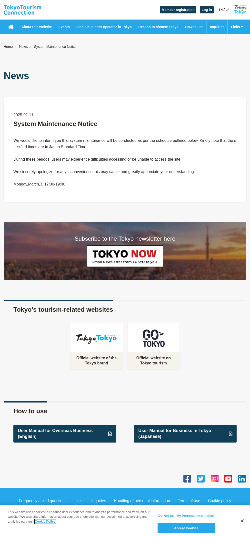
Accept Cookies (186, 531)
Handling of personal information (142, 501)
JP (227, 9)
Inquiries (217, 27)
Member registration (178, 10)
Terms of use (189, 501)
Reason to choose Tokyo (158, 27)
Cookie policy (219, 501)
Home (8, 47)
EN (221, 9)
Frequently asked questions (43, 501)
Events (64, 27)
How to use (194, 27)
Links (235, 27)
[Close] (242, 523)
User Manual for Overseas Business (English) (65, 433)
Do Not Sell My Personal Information (186, 518)
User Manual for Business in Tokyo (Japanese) (185, 433)
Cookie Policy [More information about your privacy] (45, 524)
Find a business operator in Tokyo (104, 27)
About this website (36, 27)
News (23, 47)
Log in (207, 10)
